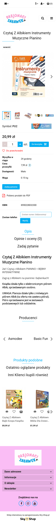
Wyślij (25, 220)
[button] (50, 4)
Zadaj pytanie (10, 187)
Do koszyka (39, 144)
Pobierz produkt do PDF (16, 195)
